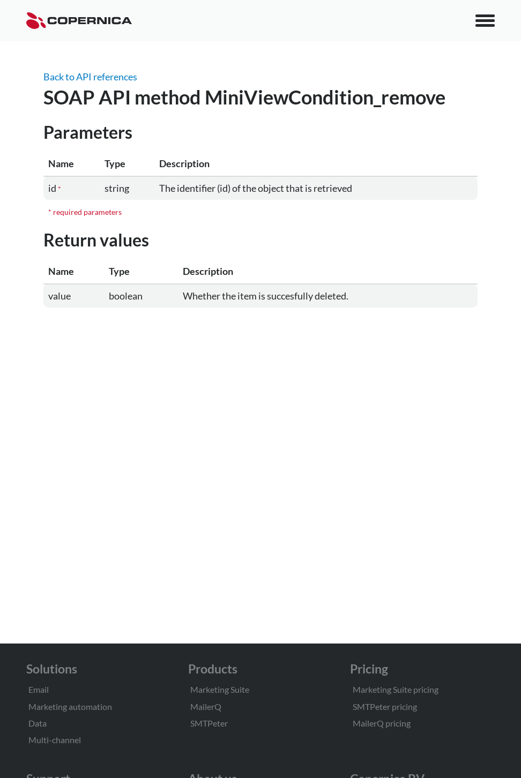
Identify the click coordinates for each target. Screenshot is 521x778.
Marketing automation (70, 706)
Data (37, 723)
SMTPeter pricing (385, 706)
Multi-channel (54, 740)
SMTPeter (209, 723)
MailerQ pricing (382, 723)
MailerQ (205, 706)
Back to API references (90, 77)
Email (38, 689)
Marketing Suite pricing (395, 689)
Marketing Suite (219, 689)
